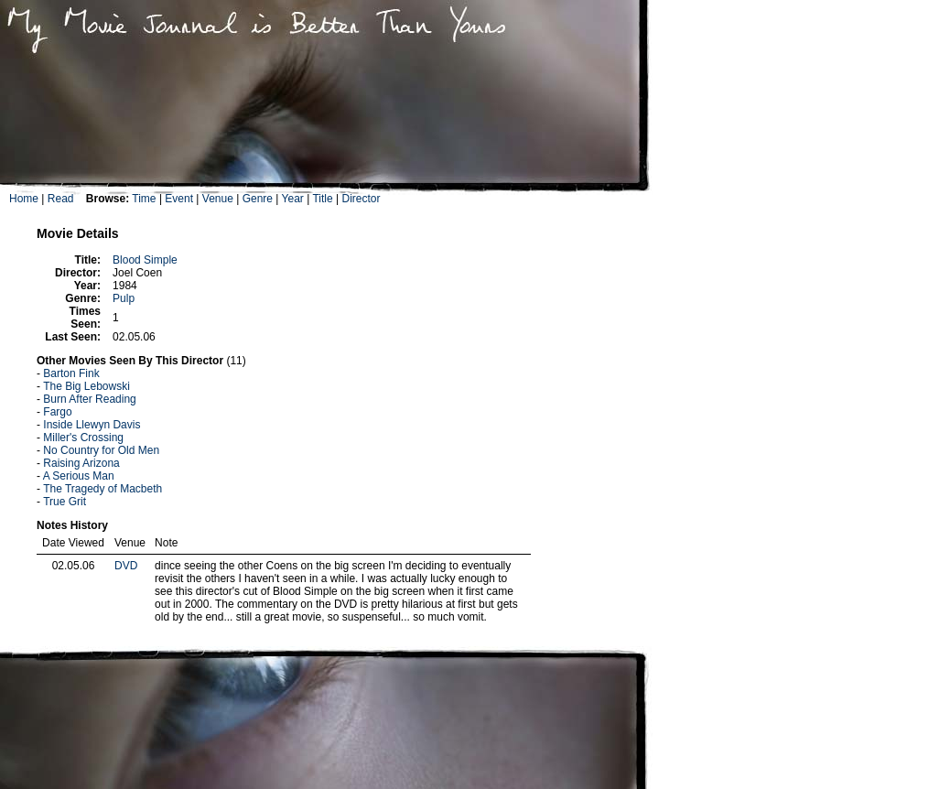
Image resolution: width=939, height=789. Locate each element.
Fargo (57, 411)
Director (360, 198)
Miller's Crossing (83, 437)
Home (23, 198)
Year (293, 198)
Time (144, 198)
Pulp (124, 298)
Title (322, 198)
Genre (258, 198)
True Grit (64, 501)
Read (61, 198)
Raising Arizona (81, 463)
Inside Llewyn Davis (91, 424)
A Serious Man (78, 476)
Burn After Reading (89, 399)
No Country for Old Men (101, 450)
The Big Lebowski (86, 386)
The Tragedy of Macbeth (102, 488)
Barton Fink (71, 373)
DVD (125, 565)
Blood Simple (145, 260)
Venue (217, 198)
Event (179, 198)
